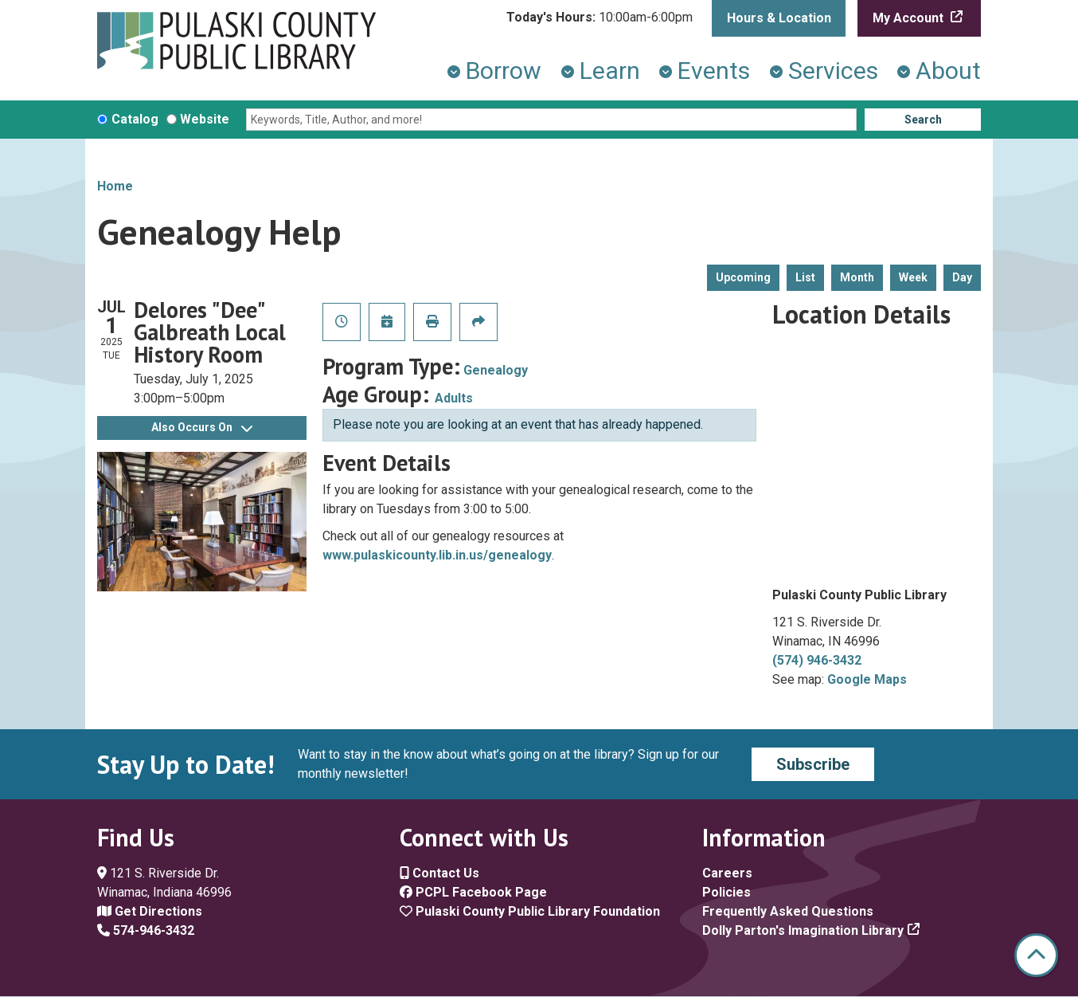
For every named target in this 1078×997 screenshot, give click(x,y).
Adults (454, 398)
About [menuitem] (948, 70)
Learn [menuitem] (610, 70)
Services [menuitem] (833, 70)
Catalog (134, 119)
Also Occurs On (201, 427)
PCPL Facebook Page (473, 892)
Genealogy (495, 370)
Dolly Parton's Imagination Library (803, 930)
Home (115, 186)
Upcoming (743, 277)
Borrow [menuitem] (503, 70)
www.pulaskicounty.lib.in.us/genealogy (437, 555)
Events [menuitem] (714, 70)
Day (962, 277)
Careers (727, 873)
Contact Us (439, 873)
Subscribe (813, 764)
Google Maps (867, 679)
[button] (599, 17)
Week (913, 277)
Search (923, 119)
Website (204, 119)
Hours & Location (779, 18)
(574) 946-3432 (816, 660)
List (805, 277)
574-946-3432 (145, 930)
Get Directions (149, 911)
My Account (910, 18)
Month (857, 277)
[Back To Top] (1036, 955)
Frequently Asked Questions (787, 911)
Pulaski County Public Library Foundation (530, 911)
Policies (726, 892)
